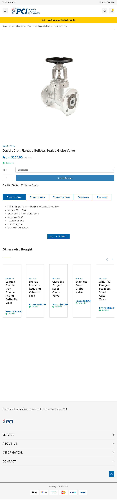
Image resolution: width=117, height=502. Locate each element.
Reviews (102, 197)
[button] (10, 185)
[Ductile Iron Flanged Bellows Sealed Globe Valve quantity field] (8, 178)
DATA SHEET (58, 236)
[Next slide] (112, 260)
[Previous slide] (107, 260)
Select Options (65, 178)
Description (14, 197)
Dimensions (37, 197)
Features (83, 197)
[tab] (14, 197)
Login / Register (106, 2)
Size (4, 170)
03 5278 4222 (9, 2)
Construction (61, 197)
